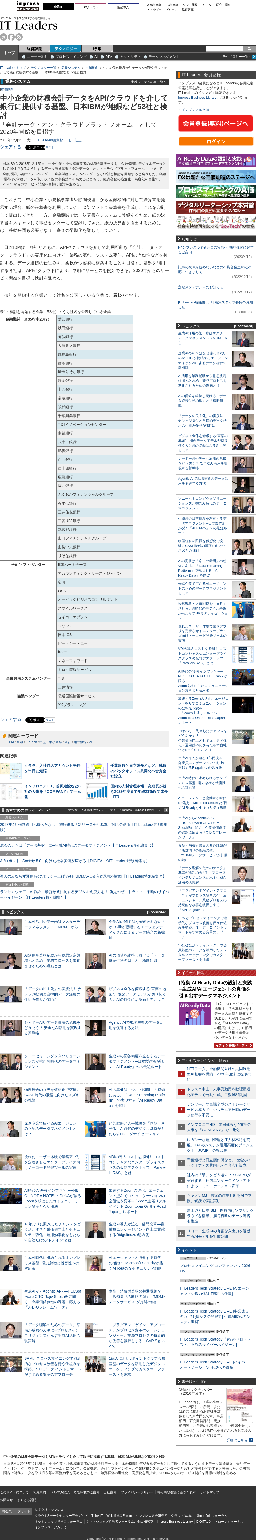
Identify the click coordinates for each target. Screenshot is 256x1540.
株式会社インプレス (49, 1510)
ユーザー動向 (37, 57)
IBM (11, 742)
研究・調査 (223, 4)
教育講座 (188, 9)
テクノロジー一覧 (43, 68)
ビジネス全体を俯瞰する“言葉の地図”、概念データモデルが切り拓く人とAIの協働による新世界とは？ (137, 994)
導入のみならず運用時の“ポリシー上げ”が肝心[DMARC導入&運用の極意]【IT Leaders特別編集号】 (83, 876)
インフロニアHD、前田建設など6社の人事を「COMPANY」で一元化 (52, 791)
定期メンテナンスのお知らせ (200, 287)
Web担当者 (154, 4)
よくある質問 (26, 1500)
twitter (3, 37)
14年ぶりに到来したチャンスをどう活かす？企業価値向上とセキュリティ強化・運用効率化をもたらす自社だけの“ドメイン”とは (202, 740)
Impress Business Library (197, 97)
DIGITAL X (203, 1521)
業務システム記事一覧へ (148, 81)
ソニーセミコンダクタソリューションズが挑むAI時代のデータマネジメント (52, 1061)
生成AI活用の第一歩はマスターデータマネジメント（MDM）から (203, 338)
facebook (11, 37)
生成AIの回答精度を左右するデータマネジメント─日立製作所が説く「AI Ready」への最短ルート (137, 1061)
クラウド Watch (182, 1516)
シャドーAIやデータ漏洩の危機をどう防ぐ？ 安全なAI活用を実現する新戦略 (52, 1027)
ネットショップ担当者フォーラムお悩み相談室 (119, 1521)
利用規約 (39, 1492)
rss (19, 37)
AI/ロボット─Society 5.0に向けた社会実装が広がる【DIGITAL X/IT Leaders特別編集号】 (75, 861)
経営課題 (34, 49)
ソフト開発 (190, 4)
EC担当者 (172, 4)
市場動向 (92, 68)
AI (96, 57)
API (91, 742)
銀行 (68, 742)
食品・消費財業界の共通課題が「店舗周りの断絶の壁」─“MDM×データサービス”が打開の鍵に (137, 1296)
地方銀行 (80, 742)
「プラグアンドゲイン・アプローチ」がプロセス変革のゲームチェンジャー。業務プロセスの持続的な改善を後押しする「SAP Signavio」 (137, 1336)
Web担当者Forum (119, 1516)
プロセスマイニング (71, 57)
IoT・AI (207, 4)
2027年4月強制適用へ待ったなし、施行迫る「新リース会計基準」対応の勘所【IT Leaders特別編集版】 (83, 827)
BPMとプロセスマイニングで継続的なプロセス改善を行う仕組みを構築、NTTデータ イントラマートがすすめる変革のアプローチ (202, 927)
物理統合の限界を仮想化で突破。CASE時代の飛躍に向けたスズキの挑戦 (52, 1094)
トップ (9, 53)
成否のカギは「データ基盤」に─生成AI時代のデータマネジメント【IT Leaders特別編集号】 (77, 845)
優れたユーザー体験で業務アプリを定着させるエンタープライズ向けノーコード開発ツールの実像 (52, 1162)
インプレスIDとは (195, 110)
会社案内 (110, 1492)
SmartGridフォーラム (212, 1516)
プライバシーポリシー (137, 1492)
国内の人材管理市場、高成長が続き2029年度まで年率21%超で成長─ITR (139, 791)
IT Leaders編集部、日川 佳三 (59, 140)
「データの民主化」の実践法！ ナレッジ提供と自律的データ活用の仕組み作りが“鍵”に (52, 994)
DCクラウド (91, 7)
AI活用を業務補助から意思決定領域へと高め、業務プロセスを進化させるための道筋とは (52, 960)
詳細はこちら (237, 1440)
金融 (20, 742)
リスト (50, 147)
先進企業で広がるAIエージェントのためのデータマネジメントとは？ (52, 1128)
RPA (108, 57)
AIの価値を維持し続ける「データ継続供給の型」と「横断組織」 (202, 400)
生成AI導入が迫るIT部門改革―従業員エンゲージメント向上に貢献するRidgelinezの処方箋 (137, 1229)
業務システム (71, 68)
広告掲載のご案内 (86, 1492)
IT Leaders (29, 25)
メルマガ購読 (60, 1492)
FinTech (31, 742)
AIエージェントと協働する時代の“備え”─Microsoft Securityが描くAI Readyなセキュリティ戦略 (136, 1262)
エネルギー (154, 9)
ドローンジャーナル (229, 1521)
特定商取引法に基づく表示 (176, 1492)
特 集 (97, 49)
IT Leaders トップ (13, 68)
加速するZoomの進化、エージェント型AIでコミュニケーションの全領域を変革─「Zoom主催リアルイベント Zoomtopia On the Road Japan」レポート (137, 1201)
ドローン (172, 9)
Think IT (97, 1516)
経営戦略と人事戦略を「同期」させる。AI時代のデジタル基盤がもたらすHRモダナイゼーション (137, 1128)
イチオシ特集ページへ (233, 1045)
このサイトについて (14, 1492)
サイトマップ (209, 1492)
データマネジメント (164, 57)
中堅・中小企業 (50, 742)
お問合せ (6, 1500)
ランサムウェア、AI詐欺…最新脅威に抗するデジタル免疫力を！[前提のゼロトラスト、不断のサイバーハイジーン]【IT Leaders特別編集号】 (84, 894)
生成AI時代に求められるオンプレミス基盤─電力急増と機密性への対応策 (52, 1262)
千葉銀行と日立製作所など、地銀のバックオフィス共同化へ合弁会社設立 (138, 770)
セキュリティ (130, 57)
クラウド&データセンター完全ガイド (61, 1516)
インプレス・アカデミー (52, 1527)
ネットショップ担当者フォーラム (59, 1521)
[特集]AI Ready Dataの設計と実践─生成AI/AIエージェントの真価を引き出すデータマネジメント (215, 989)
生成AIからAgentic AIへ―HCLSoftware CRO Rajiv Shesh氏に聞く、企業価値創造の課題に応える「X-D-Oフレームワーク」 (202, 827)
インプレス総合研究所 (151, 1516)
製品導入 (123, 7)
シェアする (10, 147)
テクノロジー (66, 49)
